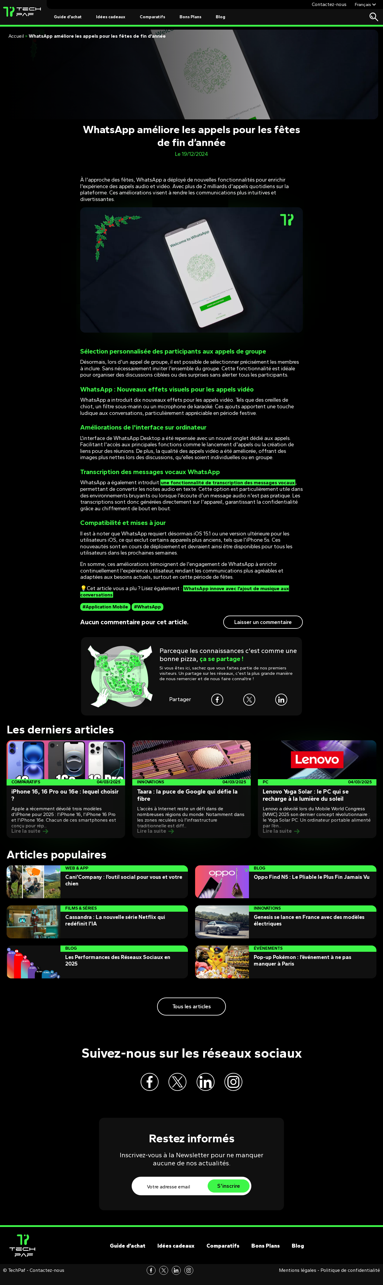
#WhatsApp (147, 607)
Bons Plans (190, 16)
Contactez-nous (329, 4)
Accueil (16, 36)
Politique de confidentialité (350, 1278)
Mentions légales (297, 1278)
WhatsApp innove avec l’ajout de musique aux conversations (188, 591)
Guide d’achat (68, 16)
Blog (220, 16)
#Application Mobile (105, 607)
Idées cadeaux (110, 16)
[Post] (66, 789)
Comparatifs (152, 16)
